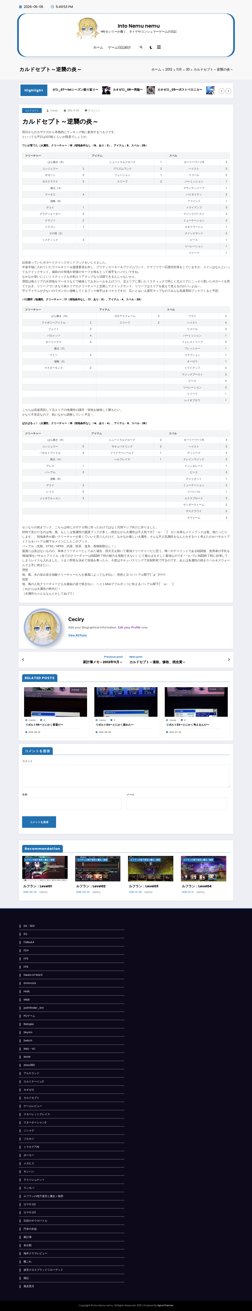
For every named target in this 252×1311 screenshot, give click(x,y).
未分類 (28, 1245)
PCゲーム (29, 1016)
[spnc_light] (151, 47)
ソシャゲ (29, 1130)
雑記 (26, 1278)
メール (176, 801)
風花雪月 (29, 1286)
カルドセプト (32, 110)
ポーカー (29, 1155)
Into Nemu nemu (139, 26)
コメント (126, 773)
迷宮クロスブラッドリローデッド (43, 1270)
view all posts (77, 635)
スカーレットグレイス (37, 1114)
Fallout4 (29, 942)
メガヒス (29, 1163)
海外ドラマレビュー (35, 1253)
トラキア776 (31, 1147)
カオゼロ (29, 1090)
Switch (28, 1040)
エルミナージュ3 (34, 1081)
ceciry (54, 110)
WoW (27, 1057)
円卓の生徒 (30, 1229)
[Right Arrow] (228, 91)
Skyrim (28, 1032)
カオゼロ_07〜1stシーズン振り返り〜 (79, 89)
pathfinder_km (34, 1008)
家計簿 (28, 1237)
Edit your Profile (129, 627)
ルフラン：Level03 (143, 886)
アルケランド (31, 1073)
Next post (135, 656)
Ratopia (29, 1024)
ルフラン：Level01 (37, 886)
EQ (25, 934)
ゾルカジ (29, 1139)
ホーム (98, 47)
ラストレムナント (34, 1180)
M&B (27, 999)
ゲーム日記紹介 (119, 47)
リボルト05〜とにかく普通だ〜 (44, 725)
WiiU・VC (29, 1049)
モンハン (29, 1171)
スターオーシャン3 (35, 1122)
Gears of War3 (33, 975)
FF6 (26, 967)
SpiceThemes (165, 1305)
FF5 (26, 959)
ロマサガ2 (30, 1204)
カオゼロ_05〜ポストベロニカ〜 (186, 89)
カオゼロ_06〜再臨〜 (135, 89)
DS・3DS (29, 926)
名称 (72, 801)
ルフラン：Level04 (197, 886)
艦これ (28, 1261)
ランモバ (29, 1188)
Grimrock (30, 983)
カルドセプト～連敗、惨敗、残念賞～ (157, 662)
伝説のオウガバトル (35, 1221)
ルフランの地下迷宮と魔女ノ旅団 (39, 859)
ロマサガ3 (30, 1212)
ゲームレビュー (33, 1106)
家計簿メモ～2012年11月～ (103, 662)
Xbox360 (29, 1065)
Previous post (113, 656)
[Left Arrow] (221, 91)
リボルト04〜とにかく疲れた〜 (115, 725)
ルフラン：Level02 (91, 886)
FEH (26, 950)
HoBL (27, 991)
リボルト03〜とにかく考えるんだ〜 (187, 725)
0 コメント (94, 110)
